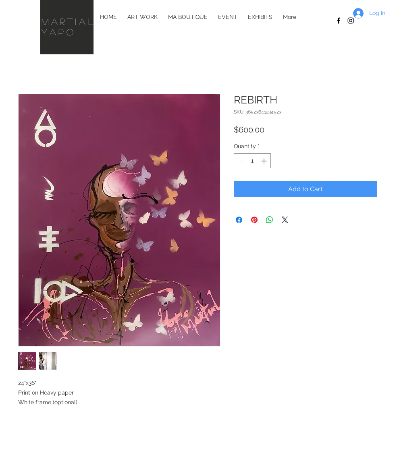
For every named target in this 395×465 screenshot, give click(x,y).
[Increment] (265, 161)
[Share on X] (285, 220)
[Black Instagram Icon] (351, 21)
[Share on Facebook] (239, 220)
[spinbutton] (252, 161)
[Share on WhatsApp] (269, 220)
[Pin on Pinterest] (254, 220)
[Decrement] (240, 161)
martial (72, 21)
